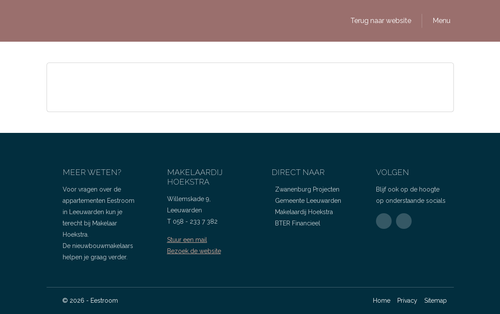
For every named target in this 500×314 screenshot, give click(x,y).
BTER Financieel (297, 223)
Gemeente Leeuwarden (308, 200)
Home (381, 300)
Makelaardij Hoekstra (304, 211)
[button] (379, 21)
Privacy (407, 300)
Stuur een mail (187, 239)
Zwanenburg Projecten (307, 189)
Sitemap (435, 300)
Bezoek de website (194, 251)
